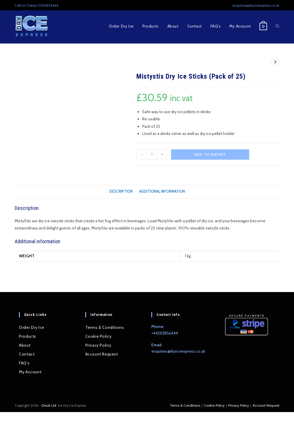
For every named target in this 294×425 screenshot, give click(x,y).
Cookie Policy (98, 336)
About (24, 345)
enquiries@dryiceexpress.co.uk (178, 351)
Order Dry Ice (31, 327)
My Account (30, 371)
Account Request (101, 354)
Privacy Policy (98, 345)
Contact (26, 354)
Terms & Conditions (104, 327)
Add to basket (210, 154)
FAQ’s (24, 363)
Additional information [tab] (162, 191)
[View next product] (275, 62)
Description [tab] (121, 191)
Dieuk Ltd (49, 405)
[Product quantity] (152, 154)
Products (27, 336)
